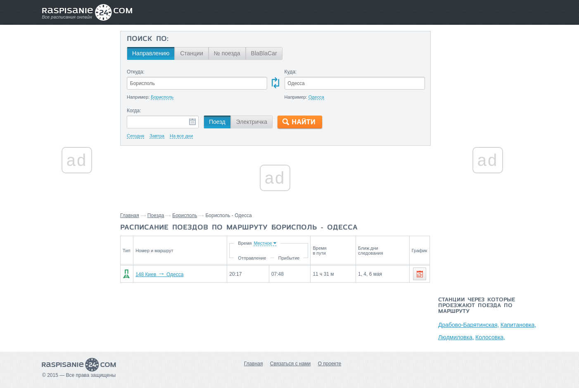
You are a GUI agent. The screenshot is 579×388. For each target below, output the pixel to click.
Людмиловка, (456, 337)
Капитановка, (518, 325)
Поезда (155, 215)
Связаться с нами (290, 364)
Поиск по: (147, 39)
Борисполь (184, 215)
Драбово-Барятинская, (468, 325)
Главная (129, 215)
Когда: (134, 111)
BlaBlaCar (264, 53)
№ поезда (227, 53)
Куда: (291, 72)
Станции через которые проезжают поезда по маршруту (476, 306)
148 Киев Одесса (159, 274)
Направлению (150, 53)
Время (245, 243)
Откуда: (136, 72)
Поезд (217, 121)
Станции (191, 53)
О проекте (330, 364)
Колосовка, (490, 337)
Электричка (251, 121)
